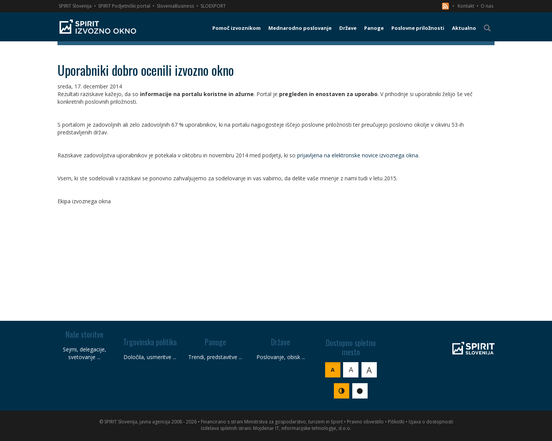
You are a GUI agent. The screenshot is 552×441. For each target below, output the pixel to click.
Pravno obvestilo (365, 421)
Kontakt (466, 6)
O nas (487, 6)
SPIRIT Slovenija (75, 6)
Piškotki (396, 421)
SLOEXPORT (213, 6)
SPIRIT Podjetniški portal (124, 6)
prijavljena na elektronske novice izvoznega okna (357, 155)
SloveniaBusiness (175, 6)
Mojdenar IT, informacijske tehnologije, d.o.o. (302, 428)
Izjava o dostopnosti (431, 421)
